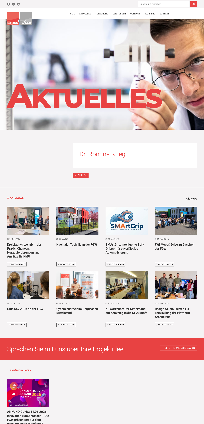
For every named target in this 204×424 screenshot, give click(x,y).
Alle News (191, 198)
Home (72, 14)
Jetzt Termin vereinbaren (180, 348)
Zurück (80, 175)
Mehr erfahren (16, 264)
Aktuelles (85, 14)
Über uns (135, 14)
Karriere (150, 14)
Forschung (101, 14)
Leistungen (119, 14)
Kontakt (164, 14)
